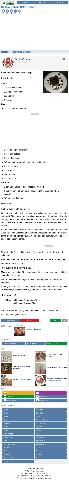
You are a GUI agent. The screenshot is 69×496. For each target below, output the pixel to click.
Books (6, 413)
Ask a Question (10, 400)
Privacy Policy (34, 473)
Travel (6, 461)
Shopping (39, 454)
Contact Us (44, 473)
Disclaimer (24, 473)
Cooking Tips (40, 423)
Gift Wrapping (8, 434)
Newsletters (41, 396)
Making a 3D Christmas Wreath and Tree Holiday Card (57, 379)
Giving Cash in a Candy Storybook (54, 355)
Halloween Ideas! (11, 393)
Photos (6, 451)
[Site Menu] (25, 2)
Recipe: (16, 52)
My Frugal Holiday (10, 444)
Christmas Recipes (10, 343)
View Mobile (40, 471)
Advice (6, 409)
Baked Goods (31, 343)
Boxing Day (40, 413)
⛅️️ (50, 476)
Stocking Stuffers (9, 458)
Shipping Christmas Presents (22, 379)
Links (5, 440)
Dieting (6, 430)
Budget (6, 416)
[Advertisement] (34, 33)
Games (38, 430)
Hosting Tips (40, 437)
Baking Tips (40, 409)
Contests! (8, 396)
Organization (40, 444)
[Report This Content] (65, 320)
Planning (39, 451)
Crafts (6, 427)
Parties (38, 447)
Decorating (39, 427)
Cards (38, 416)
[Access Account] (42, 2)
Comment (10, 320)
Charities (7, 420)
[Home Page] (8, 1)
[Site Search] (59, 2)
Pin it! (29, 320)
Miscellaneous (41, 440)
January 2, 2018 (52, 343)
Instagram (41, 393)
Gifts (37, 434)
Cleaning (7, 423)
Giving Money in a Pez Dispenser (57, 367)
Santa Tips (7, 454)
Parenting (7, 447)
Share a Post (42, 400)
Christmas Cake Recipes (33, 329)
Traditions (39, 458)
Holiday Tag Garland (19, 355)
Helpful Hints (8, 437)
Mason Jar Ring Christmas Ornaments (21, 367)
